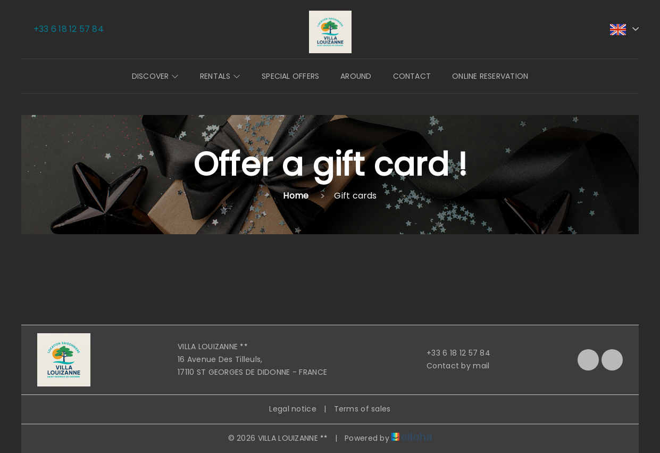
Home (295, 196)
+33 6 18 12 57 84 (452, 353)
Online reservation (490, 76)
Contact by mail (451, 365)
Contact (412, 76)
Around (355, 76)
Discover (155, 76)
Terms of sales (362, 408)
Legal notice (292, 408)
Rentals (220, 76)
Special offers (290, 76)
